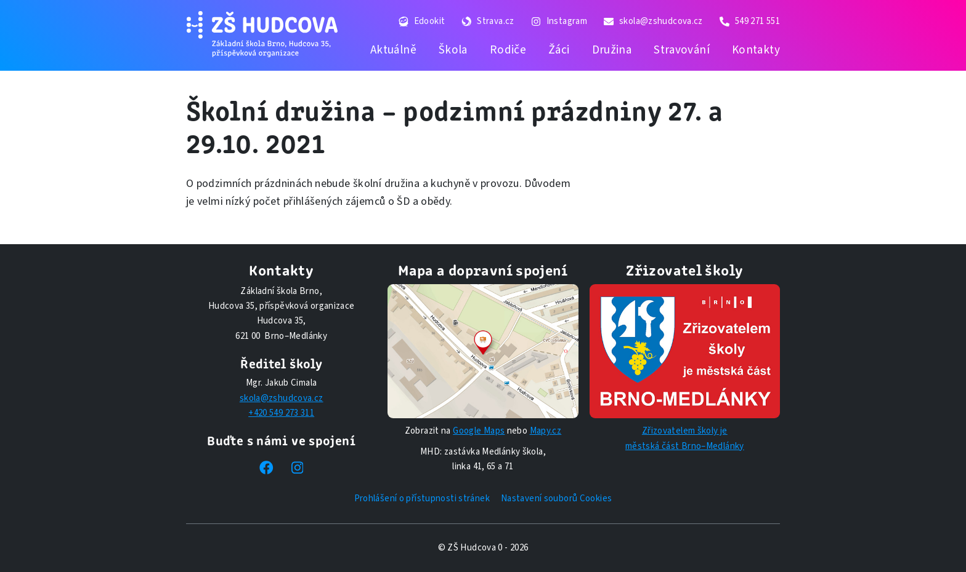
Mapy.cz (546, 430)
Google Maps (479, 430)
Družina (612, 49)
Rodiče (508, 49)
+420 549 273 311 (281, 413)
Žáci (559, 49)
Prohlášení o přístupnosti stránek (422, 498)
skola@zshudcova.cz (281, 398)
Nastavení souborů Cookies (556, 498)
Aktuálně (393, 49)
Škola (453, 49)
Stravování (682, 49)
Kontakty (756, 49)
